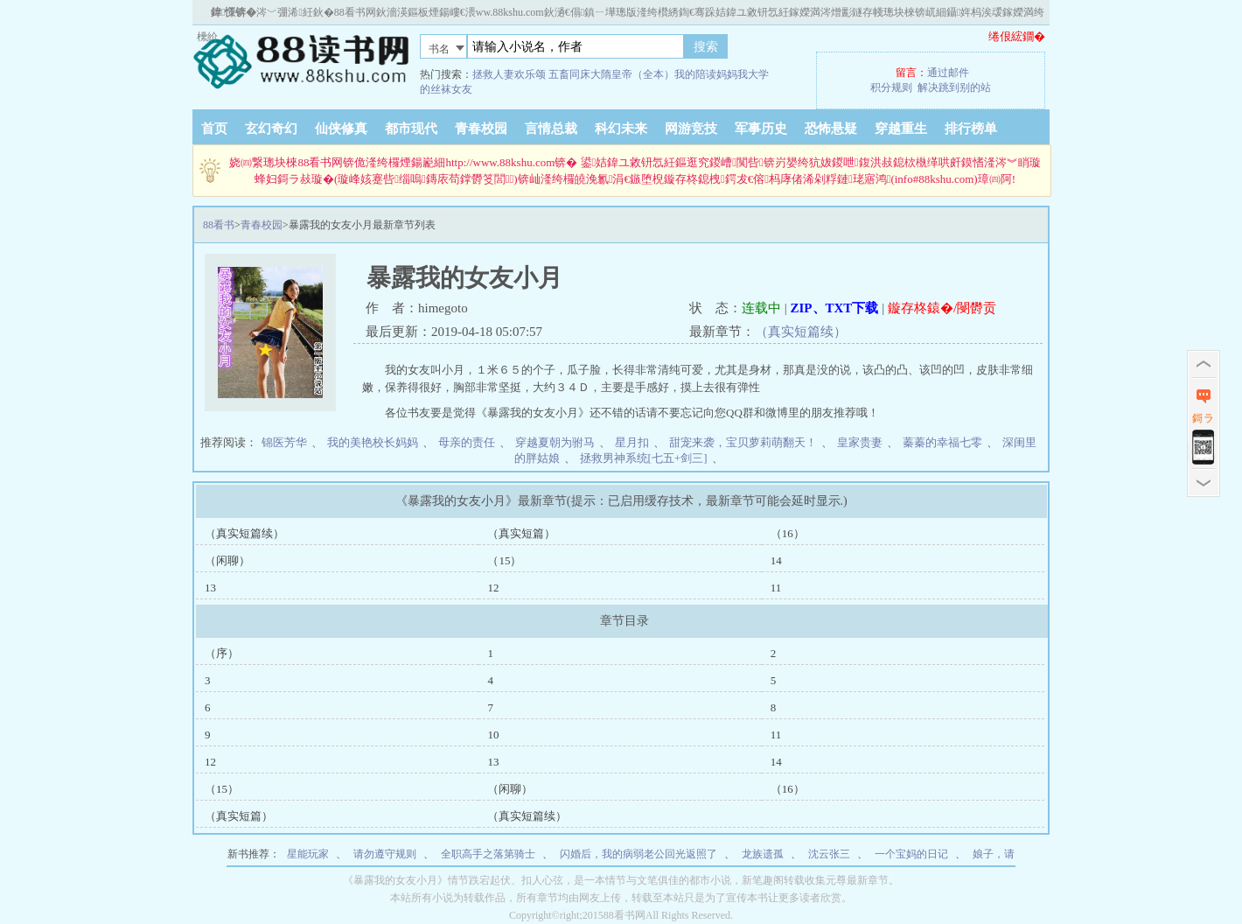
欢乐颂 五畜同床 (552, 74)
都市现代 (411, 129)
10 (493, 734)
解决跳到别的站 (954, 87)
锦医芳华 (284, 442)
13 (210, 587)
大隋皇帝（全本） (632, 74)
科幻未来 (621, 129)
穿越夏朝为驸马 (555, 442)
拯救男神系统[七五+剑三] (644, 458)
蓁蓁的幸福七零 (942, 442)
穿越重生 (901, 129)
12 (493, 587)
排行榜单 (971, 129)
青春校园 (481, 129)
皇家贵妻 (860, 442)
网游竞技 (691, 129)
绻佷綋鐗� (1016, 36)
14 (776, 560)
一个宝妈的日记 (911, 854)
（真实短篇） (521, 533)
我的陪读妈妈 (705, 74)
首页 (214, 129)
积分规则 (891, 87)
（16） (788, 533)
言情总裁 (551, 129)
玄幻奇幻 (271, 129)
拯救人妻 (493, 74)
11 (776, 587)
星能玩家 (308, 854)
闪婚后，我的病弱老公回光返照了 (638, 854)
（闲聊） (227, 560)
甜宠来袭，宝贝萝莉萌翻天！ (743, 442)
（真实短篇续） (801, 332)
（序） (222, 653)
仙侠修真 (341, 129)
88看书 (218, 225)
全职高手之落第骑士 (488, 854)
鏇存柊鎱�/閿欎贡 (942, 308)
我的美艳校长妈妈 (372, 442)
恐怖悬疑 (831, 129)
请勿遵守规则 (384, 854)
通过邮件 (948, 72)
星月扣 (632, 442)
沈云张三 (829, 854)
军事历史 (761, 129)
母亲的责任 (466, 442)
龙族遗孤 (763, 854)
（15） (504, 560)
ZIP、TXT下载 (835, 308)
